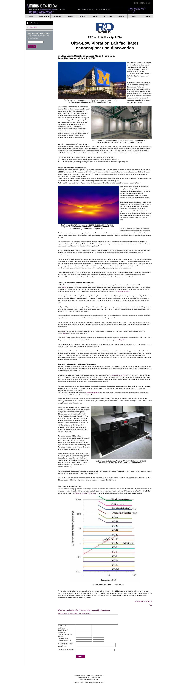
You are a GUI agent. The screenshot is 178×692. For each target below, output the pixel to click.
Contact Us (120, 16)
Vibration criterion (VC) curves (85, 493)
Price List (147, 16)
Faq (149, 3)
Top (150, 605)
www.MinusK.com (92, 679)
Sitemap (143, 3)
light (64, 333)
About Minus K (44, 16)
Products (70, 16)
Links (133, 16)
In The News (108, 16)
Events (95, 16)
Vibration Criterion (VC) (118, 375)
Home (136, 3)
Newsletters (33, 27)
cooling (63, 287)
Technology (82, 16)
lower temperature (123, 291)
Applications (57, 16)
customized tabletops (92, 392)
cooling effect (121, 340)
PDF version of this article (143, 601)
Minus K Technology (89, 9)
